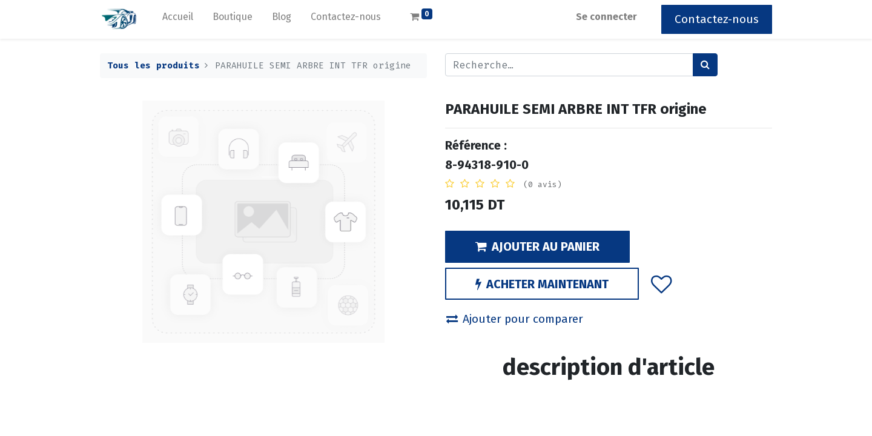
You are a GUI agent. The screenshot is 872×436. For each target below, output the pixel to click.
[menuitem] (177, 19)
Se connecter (606, 16)
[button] (661, 283)
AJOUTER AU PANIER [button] (537, 246)
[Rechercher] (705, 64)
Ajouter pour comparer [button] (514, 319)
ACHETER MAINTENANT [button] (542, 284)
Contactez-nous (717, 19)
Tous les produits (153, 65)
